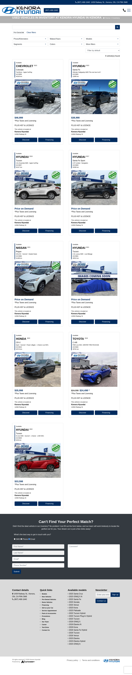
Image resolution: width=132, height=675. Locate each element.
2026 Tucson (74, 643)
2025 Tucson (74, 629)
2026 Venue (73, 646)
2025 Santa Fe (74, 610)
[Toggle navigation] (129, 10)
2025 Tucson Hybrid (76, 623)
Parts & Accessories (48, 623)
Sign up (115, 605)
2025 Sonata (73, 612)
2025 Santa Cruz (75, 604)
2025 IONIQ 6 (74, 654)
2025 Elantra (73, 649)
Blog (42, 629)
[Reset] (31, 42)
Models (89, 49)
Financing (49, 150)
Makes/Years (55, 49)
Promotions (45, 626)
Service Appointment (48, 621)
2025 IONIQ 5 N (75, 607)
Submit (16, 582)
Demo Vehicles (46, 612)
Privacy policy (72, 671)
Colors (52, 54)
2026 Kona (73, 637)
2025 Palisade (74, 621)
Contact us (101, 611)
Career (43, 635)
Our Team (44, 632)
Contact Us (45, 640)
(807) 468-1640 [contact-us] (51, 10)
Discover (26, 150)
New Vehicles (45, 607)
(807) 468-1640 (82, 2)
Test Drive (44, 637)
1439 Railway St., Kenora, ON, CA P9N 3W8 (109, 2)
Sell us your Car (46, 618)
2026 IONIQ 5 (74, 632)
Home (106, 28)
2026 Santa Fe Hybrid (77, 640)
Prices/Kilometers (21, 49)
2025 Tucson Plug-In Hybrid (80, 626)
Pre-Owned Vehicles (48, 610)
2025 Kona (73, 618)
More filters (90, 54)
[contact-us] (124, 10)
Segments (18, 54)
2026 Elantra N (74, 635)
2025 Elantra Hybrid (76, 651)
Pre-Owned (19, 43)
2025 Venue (73, 615)
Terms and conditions (91, 671)
